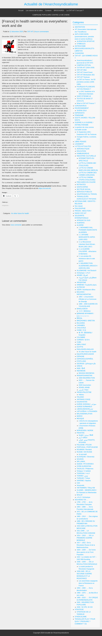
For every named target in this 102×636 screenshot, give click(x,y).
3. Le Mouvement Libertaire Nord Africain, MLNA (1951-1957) (87, 244)
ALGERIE (80, 225)
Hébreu (81, 394)
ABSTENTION (80, 27)
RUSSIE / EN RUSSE (84, 452)
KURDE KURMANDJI (84, 406)
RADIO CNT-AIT (80, 213)
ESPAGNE (80, 356)
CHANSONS (79, 53)
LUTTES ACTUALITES (83, 146)
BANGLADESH (82, 309)
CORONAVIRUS (80, 106)
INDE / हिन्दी (81, 368)
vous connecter (16, 225)
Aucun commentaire (42, 31)
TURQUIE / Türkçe (83, 478)
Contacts (48, 10)
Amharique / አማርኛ (83, 273)
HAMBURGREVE (83, 153)
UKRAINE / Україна (84, 480)
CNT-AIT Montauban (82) (86, 75)
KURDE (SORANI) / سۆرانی (86, 404)
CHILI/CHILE (81, 328)
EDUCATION (81, 151)
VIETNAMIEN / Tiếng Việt (86, 488)
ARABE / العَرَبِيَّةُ (82, 275)
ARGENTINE (81, 282)
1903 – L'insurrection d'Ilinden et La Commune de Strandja (87, 299)
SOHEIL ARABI (84, 387)
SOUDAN (80, 459)
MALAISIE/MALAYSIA (84, 414)
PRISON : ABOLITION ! (83, 211)
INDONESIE (81, 371)
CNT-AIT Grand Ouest (84, 72)
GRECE (79, 366)
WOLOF (80, 495)
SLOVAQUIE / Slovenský (85, 457)
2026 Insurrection (85, 385)
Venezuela (80, 485)
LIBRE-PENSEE (80, 141)
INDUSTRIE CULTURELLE (86, 156)
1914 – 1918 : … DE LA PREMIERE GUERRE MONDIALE (85, 538)
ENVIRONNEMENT (82, 108)
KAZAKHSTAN (82, 402)
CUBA (79, 342)
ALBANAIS (80, 223)
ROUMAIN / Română (84, 449)
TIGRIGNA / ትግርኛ (83, 473)
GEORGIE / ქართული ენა (86, 363)
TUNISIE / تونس (82, 476)
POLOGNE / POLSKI (84, 445)
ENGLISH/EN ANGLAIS (85, 349)
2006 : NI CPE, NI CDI (85, 607)
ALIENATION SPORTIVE (86, 41)
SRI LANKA (81, 461)
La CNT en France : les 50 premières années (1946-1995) (86, 82)
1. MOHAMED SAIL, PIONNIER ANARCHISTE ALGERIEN (88, 230)
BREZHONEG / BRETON (86, 320)
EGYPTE (80, 347)
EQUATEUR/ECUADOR (85, 354)
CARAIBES (81, 325)
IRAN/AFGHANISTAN (84, 375)
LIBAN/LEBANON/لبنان (85, 409)
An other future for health (20, 213)
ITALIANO (80, 397)
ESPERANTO (79, 113)
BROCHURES (59, 10)
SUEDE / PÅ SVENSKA (85, 464)
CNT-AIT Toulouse (83, 77)
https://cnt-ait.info (45, 188)
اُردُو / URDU (83, 437)
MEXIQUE (80, 418)
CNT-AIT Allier (82, 70)
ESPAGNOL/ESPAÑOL (85, 359)
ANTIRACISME (80, 46)
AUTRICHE (81, 287)
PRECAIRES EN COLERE (86, 182)
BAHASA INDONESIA (86, 373)
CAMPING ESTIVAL (84, 65)
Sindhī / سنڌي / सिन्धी (86, 435)
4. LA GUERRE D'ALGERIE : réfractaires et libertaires (87, 251)
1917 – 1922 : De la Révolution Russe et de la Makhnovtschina (86, 545)
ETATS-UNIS (81, 361)
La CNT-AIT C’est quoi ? (75, 10)
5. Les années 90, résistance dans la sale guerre (87, 258)
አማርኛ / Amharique (83, 497)
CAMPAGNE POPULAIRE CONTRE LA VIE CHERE (51, 15)
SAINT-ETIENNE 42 (84, 96)
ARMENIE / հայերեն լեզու (87, 285)
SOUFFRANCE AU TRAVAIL (87, 194)
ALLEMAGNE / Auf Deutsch (86, 270)
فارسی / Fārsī (83, 390)
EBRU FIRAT (81, 344)
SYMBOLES (81, 44)
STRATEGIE (79, 609)
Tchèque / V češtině (84, 471)
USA (78, 483)
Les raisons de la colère (34, 10)
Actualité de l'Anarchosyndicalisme (51, 4)
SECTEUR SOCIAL (84, 189)
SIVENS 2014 (82, 110)
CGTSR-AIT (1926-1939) (85, 67)
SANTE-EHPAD (82, 187)
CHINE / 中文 (81, 330)
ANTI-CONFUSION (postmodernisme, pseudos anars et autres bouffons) (84, 36)
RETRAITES (81, 184)
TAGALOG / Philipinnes (85, 468)
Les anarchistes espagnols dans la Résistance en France (88, 583)
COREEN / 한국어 (83, 340)
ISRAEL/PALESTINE (84, 392)
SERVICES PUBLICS (84, 192)
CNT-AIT (30, 31)
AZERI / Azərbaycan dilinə (86, 289)
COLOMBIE (81, 337)
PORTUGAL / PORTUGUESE (87, 447)
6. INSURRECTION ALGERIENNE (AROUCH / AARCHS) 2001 (88, 265)
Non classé (79, 206)
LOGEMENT (79, 144)
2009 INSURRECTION (87, 378)
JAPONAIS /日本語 (83, 399)
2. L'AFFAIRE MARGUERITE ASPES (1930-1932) (87, 237)
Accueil (21, 10)
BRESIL (79, 318)
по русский (83, 454)
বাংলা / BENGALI (85, 311)
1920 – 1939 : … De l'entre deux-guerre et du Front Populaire (86, 552)
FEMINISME (79, 115)
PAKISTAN (80, 433)
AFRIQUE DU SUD (83, 220)
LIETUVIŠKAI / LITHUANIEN (87, 411)
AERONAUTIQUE (83, 149)
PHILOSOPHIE (80, 208)
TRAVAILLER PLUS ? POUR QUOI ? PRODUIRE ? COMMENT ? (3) (85, 621)
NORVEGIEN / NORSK (85, 430)
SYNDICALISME (81, 616)
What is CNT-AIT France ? (86, 103)
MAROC (80, 416)
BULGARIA (81, 323)
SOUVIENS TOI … (81, 500)
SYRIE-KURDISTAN (84, 466)
